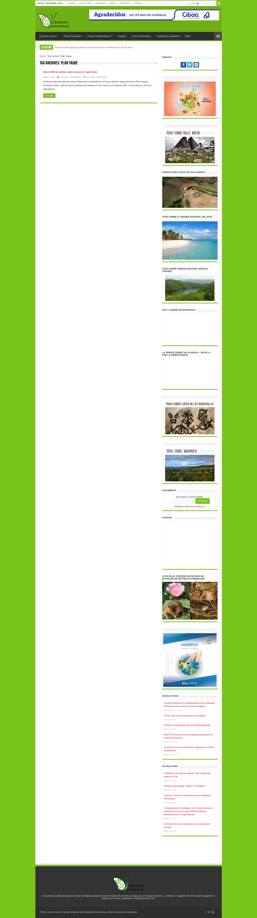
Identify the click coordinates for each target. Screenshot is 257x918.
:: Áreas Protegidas (71, 36)
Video (188, 36)
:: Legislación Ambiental (167, 36)
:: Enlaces (121, 36)
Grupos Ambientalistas (98, 36)
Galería (112, 3)
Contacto (137, 3)
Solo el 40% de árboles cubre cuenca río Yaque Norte (70, 72)
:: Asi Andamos (75, 77)
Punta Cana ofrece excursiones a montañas (185, 715)
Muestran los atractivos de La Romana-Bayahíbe (187, 725)
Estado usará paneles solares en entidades (184, 786)
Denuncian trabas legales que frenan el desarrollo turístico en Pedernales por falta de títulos (94, 47)
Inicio (42, 56)
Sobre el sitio (85, 3)
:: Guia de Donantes (140, 36)
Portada (71, 3)
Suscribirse (100, 3)
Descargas (125, 3)
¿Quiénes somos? (48, 36)
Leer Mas (49, 95)
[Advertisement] (128, 853)
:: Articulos (63, 77)
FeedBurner (199, 506)
